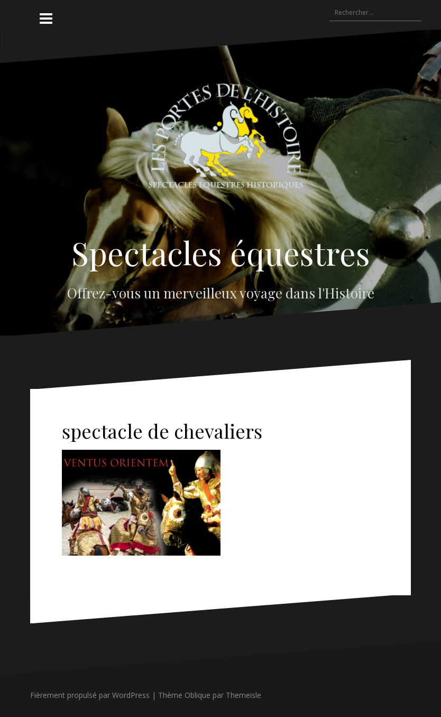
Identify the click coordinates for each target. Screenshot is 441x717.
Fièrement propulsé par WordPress (90, 695)
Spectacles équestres (220, 252)
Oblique (197, 695)
